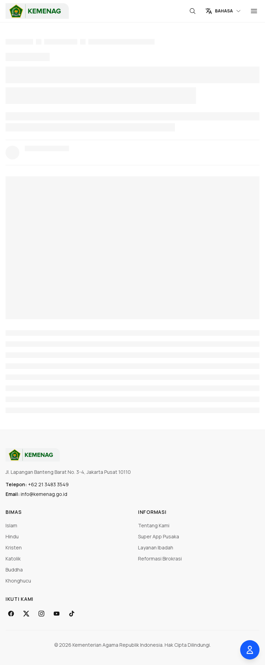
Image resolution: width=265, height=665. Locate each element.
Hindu (12, 536)
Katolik (13, 558)
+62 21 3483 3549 (48, 484)
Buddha (14, 569)
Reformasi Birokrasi (160, 558)
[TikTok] (71, 613)
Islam (11, 525)
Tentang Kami (153, 525)
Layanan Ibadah (155, 547)
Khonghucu (18, 580)
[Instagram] (41, 613)
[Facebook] (11, 613)
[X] (26, 613)
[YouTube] (56, 613)
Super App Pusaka (158, 536)
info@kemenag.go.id (44, 494)
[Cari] (192, 11)
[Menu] (253, 11)
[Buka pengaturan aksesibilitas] (249, 649)
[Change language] (223, 11)
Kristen (14, 547)
